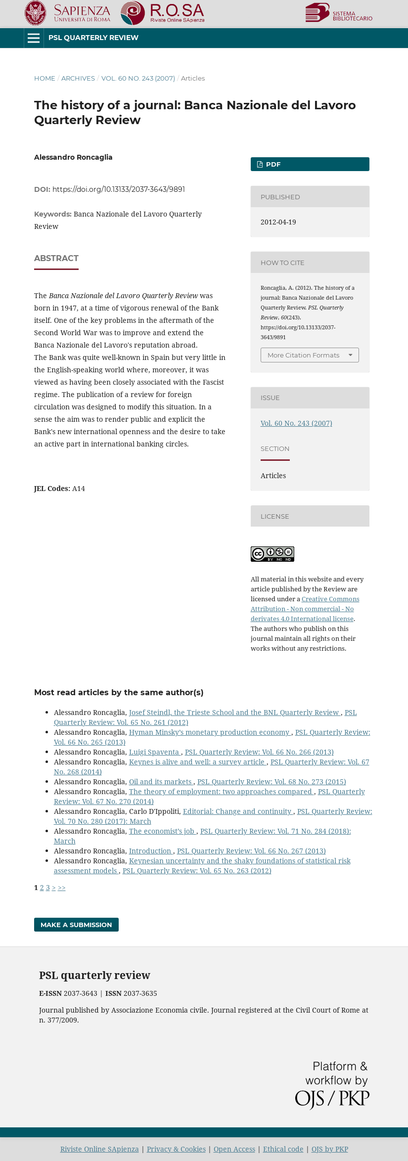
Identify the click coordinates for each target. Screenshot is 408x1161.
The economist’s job (162, 831)
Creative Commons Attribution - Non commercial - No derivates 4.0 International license (305, 608)
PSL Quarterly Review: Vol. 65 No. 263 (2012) (197, 870)
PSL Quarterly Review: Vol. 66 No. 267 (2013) (251, 850)
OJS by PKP (330, 1149)
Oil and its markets (161, 781)
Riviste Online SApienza (99, 1149)
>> (62, 887)
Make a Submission (76, 925)
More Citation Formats (303, 355)
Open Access (234, 1149)
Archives (78, 78)
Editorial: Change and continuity (238, 811)
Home (44, 78)
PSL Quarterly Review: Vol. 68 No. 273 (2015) (271, 781)
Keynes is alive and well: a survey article (198, 761)
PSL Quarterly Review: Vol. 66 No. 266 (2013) (259, 752)
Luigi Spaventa (155, 752)
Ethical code (283, 1149)
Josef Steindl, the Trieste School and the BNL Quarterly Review (235, 712)
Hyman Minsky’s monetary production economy (210, 732)
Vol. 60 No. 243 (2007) (138, 78)
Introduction (151, 850)
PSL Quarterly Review (93, 37)
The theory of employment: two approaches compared (221, 791)
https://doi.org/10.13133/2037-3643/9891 (118, 189)
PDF (272, 164)
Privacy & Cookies (176, 1149)
